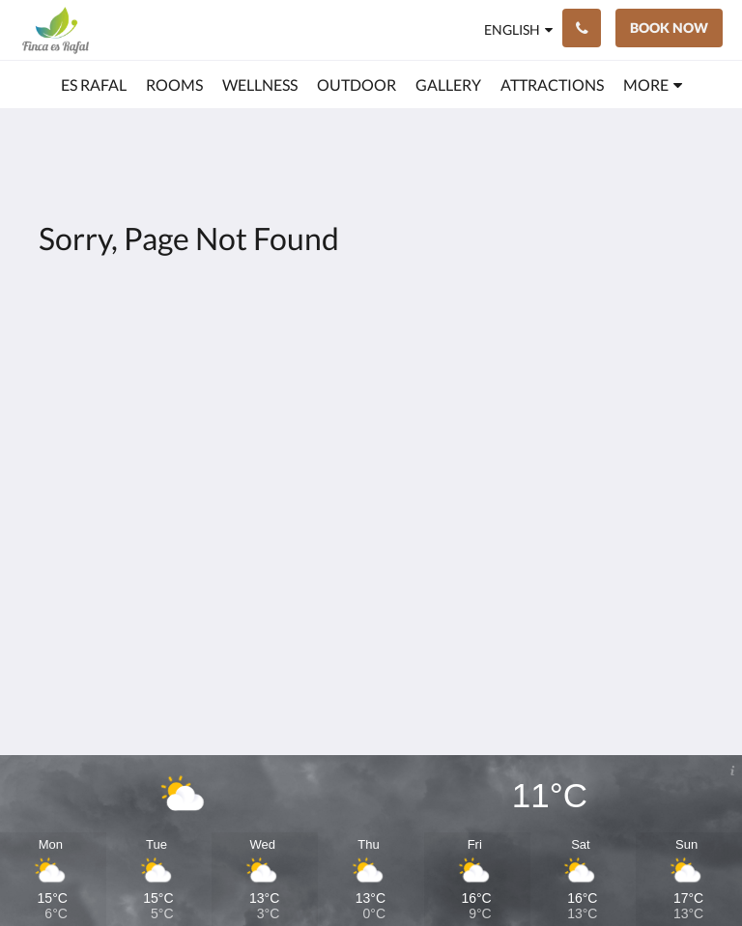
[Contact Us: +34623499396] (581, 28)
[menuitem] (94, 85)
